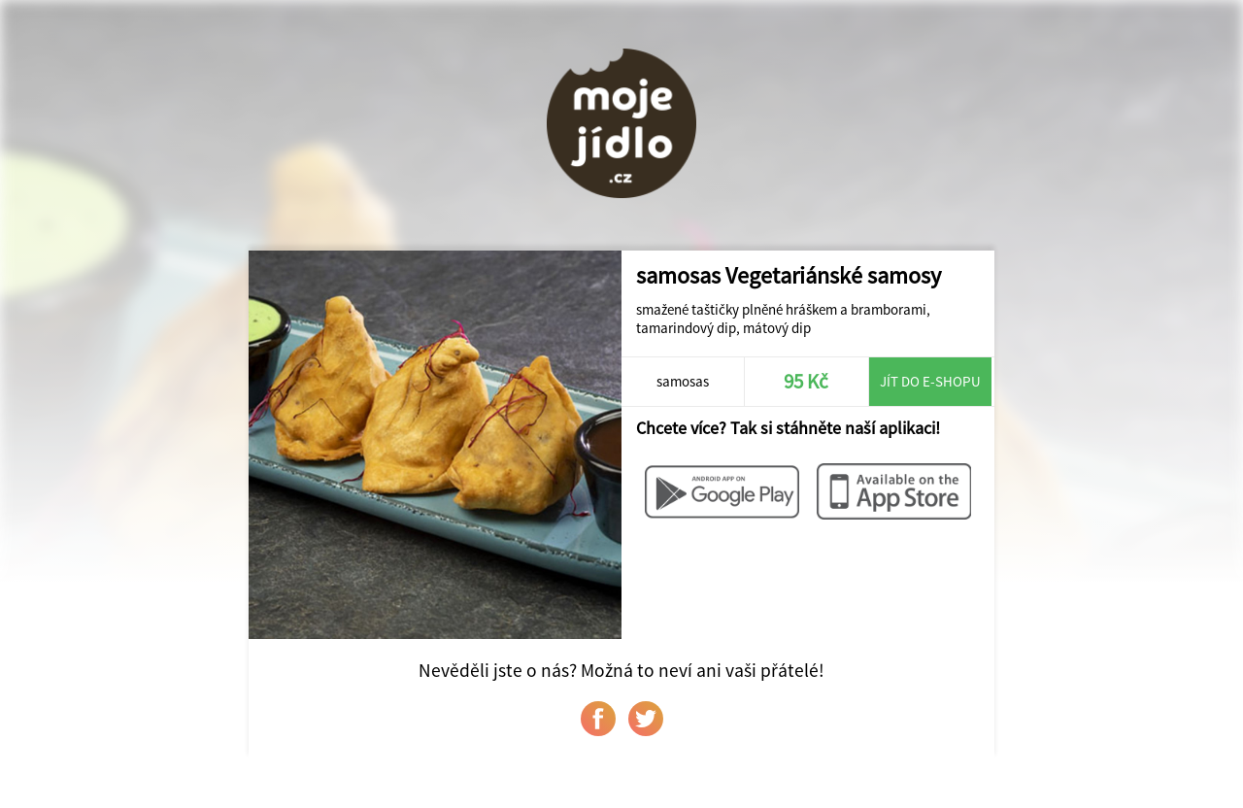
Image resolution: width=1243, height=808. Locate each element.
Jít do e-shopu (930, 381)
